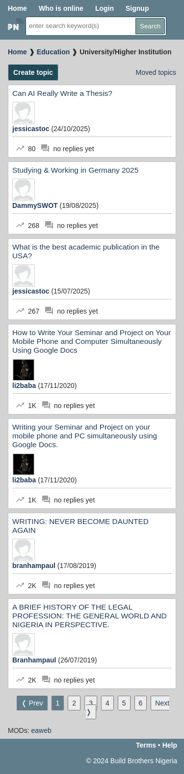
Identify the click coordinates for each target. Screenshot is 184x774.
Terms (146, 745)
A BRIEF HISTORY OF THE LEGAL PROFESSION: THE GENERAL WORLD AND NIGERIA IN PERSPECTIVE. (89, 616)
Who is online (61, 8)
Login (104, 8)
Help (169, 745)
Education (53, 52)
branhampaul (34, 565)
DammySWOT (35, 205)
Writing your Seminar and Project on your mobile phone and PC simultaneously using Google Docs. (84, 436)
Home (17, 8)
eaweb (41, 730)
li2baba (25, 385)
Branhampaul (35, 660)
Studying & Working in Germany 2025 (75, 170)
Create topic (33, 72)
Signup (137, 8)
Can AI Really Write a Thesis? (62, 93)
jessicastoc (31, 129)
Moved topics (156, 72)
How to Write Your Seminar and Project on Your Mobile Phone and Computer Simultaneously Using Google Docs (91, 341)
